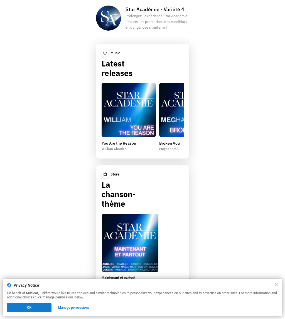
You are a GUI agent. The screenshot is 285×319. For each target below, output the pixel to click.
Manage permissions (74, 308)
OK (29, 308)
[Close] (276, 284)
